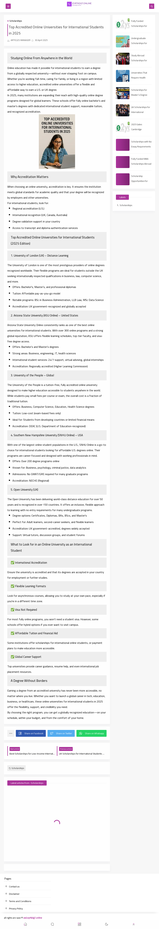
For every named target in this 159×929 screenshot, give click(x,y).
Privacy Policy (16, 908)
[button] (31, 733)
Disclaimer (14, 894)
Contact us (14, 886)
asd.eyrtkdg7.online (32, 918)
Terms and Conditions (20, 901)
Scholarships (15, 21)
